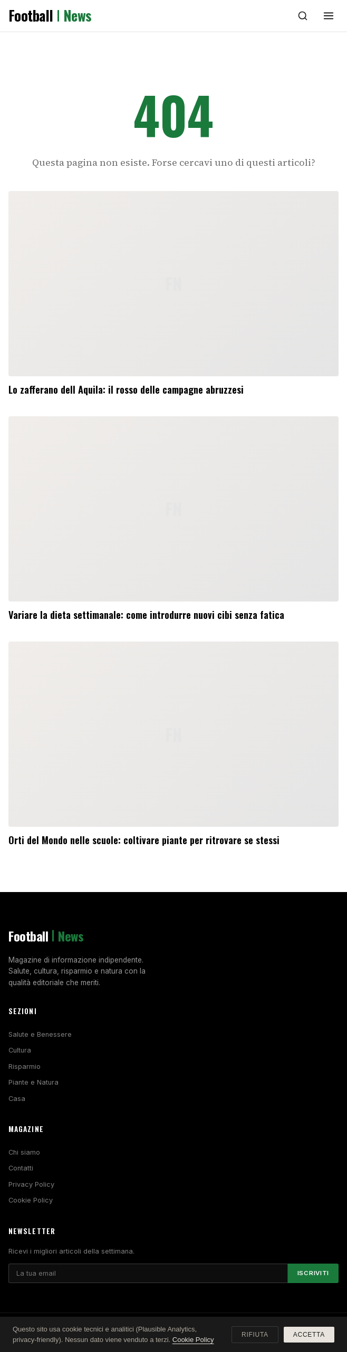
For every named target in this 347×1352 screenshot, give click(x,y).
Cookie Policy (30, 1200)
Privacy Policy (31, 1184)
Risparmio (24, 1066)
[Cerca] (302, 15)
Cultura (19, 1050)
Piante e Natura (33, 1082)
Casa (16, 1099)
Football (50, 16)
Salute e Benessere (40, 1034)
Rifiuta (255, 1334)
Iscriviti (313, 1273)
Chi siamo (24, 1152)
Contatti (20, 1168)
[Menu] (329, 16)
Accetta (309, 1334)
